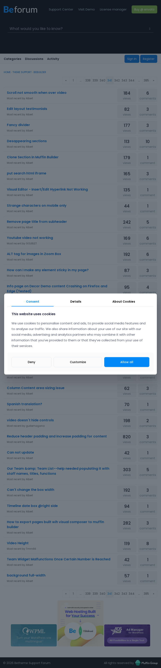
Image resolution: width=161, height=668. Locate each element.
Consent (32, 301)
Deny (31, 362)
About (123, 301)
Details (75, 301)
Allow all (126, 362)
